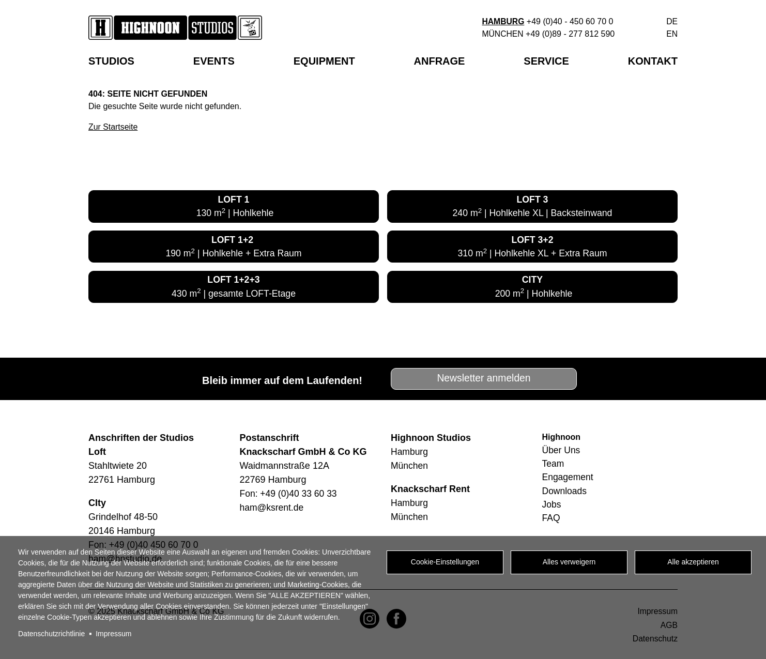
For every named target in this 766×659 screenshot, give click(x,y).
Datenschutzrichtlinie (51, 634)
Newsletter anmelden (483, 379)
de (672, 21)
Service (546, 61)
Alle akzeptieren (693, 563)
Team (553, 465)
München (502, 33)
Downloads (565, 493)
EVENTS (214, 61)
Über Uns (561, 451)
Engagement (568, 479)
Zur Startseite (113, 126)
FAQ (551, 521)
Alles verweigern (569, 563)
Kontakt (653, 61)
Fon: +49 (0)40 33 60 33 (290, 494)
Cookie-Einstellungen (445, 563)
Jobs (552, 507)
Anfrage (439, 61)
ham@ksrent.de (272, 508)
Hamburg (502, 21)
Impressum (113, 634)
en (672, 33)
